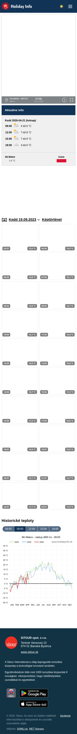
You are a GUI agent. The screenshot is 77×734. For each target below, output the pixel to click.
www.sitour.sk (29, 652)
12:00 (31, 528)
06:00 (8, 528)
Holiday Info (13, 4)
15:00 (43, 528)
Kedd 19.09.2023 (24, 219)
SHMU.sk (22, 728)
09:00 (20, 528)
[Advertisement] (38, 189)
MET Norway (36, 728)
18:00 (55, 528)
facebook (65, 715)
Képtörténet (52, 219)
